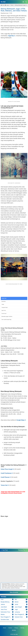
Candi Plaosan (5, 477)
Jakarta (3, 604)
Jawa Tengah (18, 607)
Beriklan (14, 630)
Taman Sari (4, 485)
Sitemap (22, 628)
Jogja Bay (11, 35)
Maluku (3, 614)
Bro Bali (3, 2)
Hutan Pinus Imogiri (7, 469)
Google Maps (20, 420)
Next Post (5, 550)
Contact (10, 628)
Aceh (2, 599)
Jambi (16, 604)
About (4, 628)
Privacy (16, 628)
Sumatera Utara (5, 619)
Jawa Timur (4, 609)
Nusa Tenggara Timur (6, 617)
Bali (16, 599)
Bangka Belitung (5, 602)
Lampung (17, 612)
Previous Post (22, 550)
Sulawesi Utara (19, 617)
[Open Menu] (23, 2)
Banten (17, 602)
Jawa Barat (4, 607)
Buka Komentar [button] (14, 592)
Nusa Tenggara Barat (20, 614)
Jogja (16, 609)
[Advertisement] (14, 56)
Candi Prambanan (6, 473)
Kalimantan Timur (5, 612)
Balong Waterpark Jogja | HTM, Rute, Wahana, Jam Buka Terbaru (14, 10)
